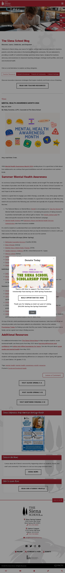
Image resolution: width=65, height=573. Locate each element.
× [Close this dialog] (54, 259)
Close (32, 312)
